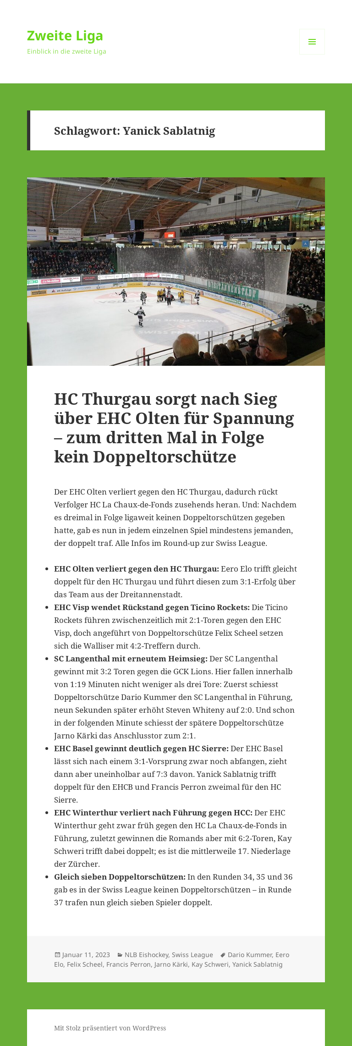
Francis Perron (128, 964)
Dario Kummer (250, 954)
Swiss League (192, 954)
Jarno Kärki (171, 964)
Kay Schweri (210, 964)
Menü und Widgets (312, 54)
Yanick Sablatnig (257, 964)
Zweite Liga (65, 35)
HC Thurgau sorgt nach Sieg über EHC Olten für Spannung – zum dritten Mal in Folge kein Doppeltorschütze (174, 427)
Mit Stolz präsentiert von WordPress (110, 1028)
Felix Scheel (85, 964)
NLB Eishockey (146, 954)
